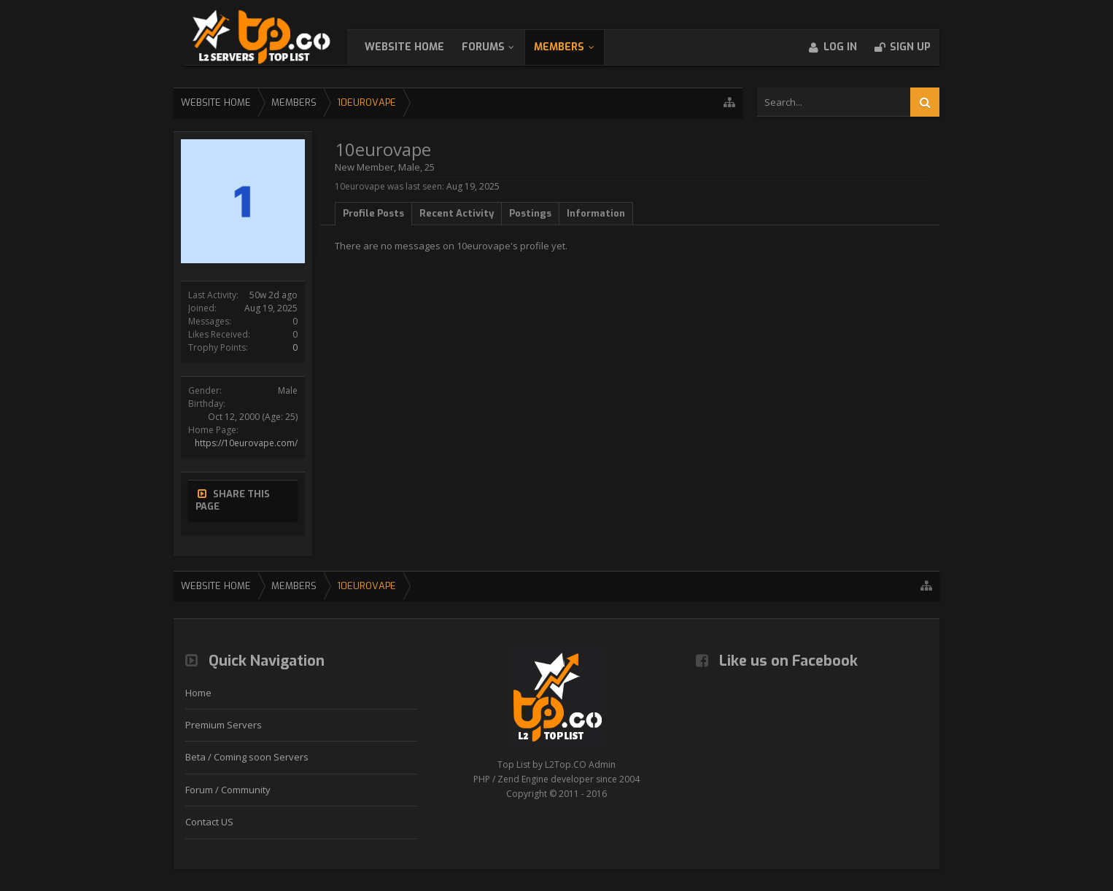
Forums (497, 47)
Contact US (209, 821)
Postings (530, 213)
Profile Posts (373, 213)
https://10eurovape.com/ (246, 443)
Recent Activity (456, 213)
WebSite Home (419, 47)
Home (198, 692)
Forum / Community (228, 789)
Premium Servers (223, 724)
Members (573, 47)
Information (596, 213)
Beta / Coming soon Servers (247, 756)
